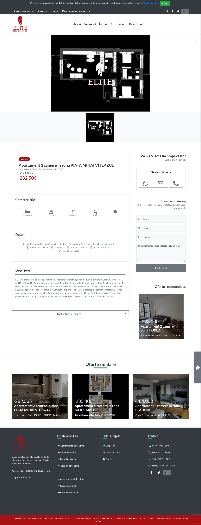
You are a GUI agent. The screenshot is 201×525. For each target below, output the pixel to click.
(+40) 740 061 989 (24, 11)
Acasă (77, 24)
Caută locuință (111, 452)
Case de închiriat (67, 485)
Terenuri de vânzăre (68, 465)
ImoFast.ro (99, 521)
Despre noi (135, 24)
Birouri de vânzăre (68, 459)
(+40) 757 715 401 (48, 11)
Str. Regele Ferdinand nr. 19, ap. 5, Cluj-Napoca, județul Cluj (31, 471)
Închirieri (104, 24)
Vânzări (89, 24)
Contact (121, 24)
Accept (165, 3)
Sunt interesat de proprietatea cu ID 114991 (161, 252)
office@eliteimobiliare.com (76, 11)
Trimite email (161, 268)
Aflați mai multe (150, 3)
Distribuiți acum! (69, 313)
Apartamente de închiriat (71, 479)
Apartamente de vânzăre (71, 445)
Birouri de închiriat (68, 492)
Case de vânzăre (67, 452)
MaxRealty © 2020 (179, 518)
